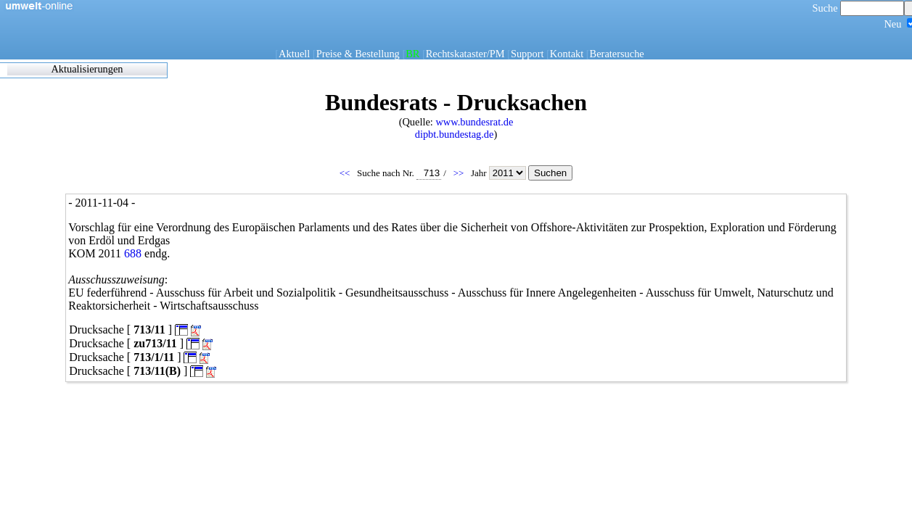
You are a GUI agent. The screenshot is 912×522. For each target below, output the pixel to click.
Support (527, 53)
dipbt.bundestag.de (454, 134)
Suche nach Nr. (399, 172)
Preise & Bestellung (358, 53)
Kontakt (566, 53)
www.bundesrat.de (474, 122)
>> (460, 172)
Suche (859, 8)
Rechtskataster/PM (465, 53)
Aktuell (294, 53)
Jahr (499, 172)
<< (346, 172)
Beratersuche (617, 53)
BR (412, 53)
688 (132, 253)
